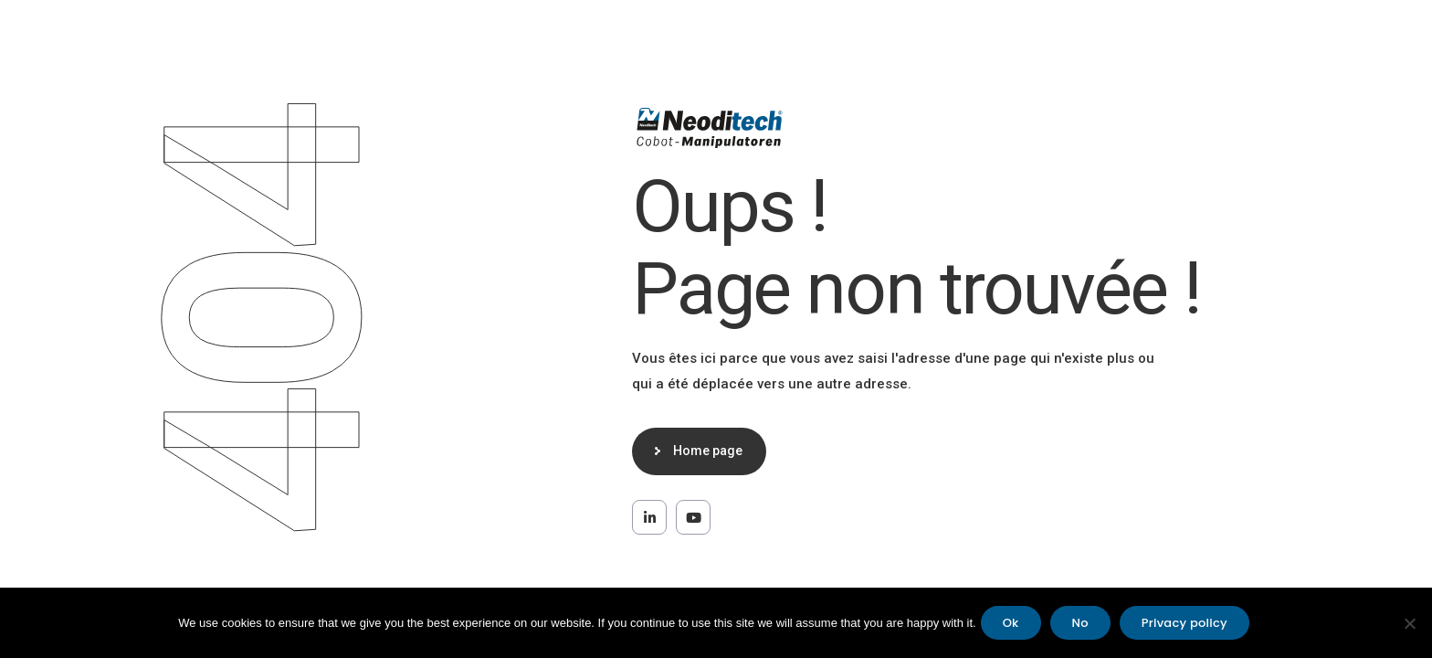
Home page (707, 450)
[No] (1409, 623)
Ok (1011, 622)
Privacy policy (1184, 622)
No (1080, 622)
